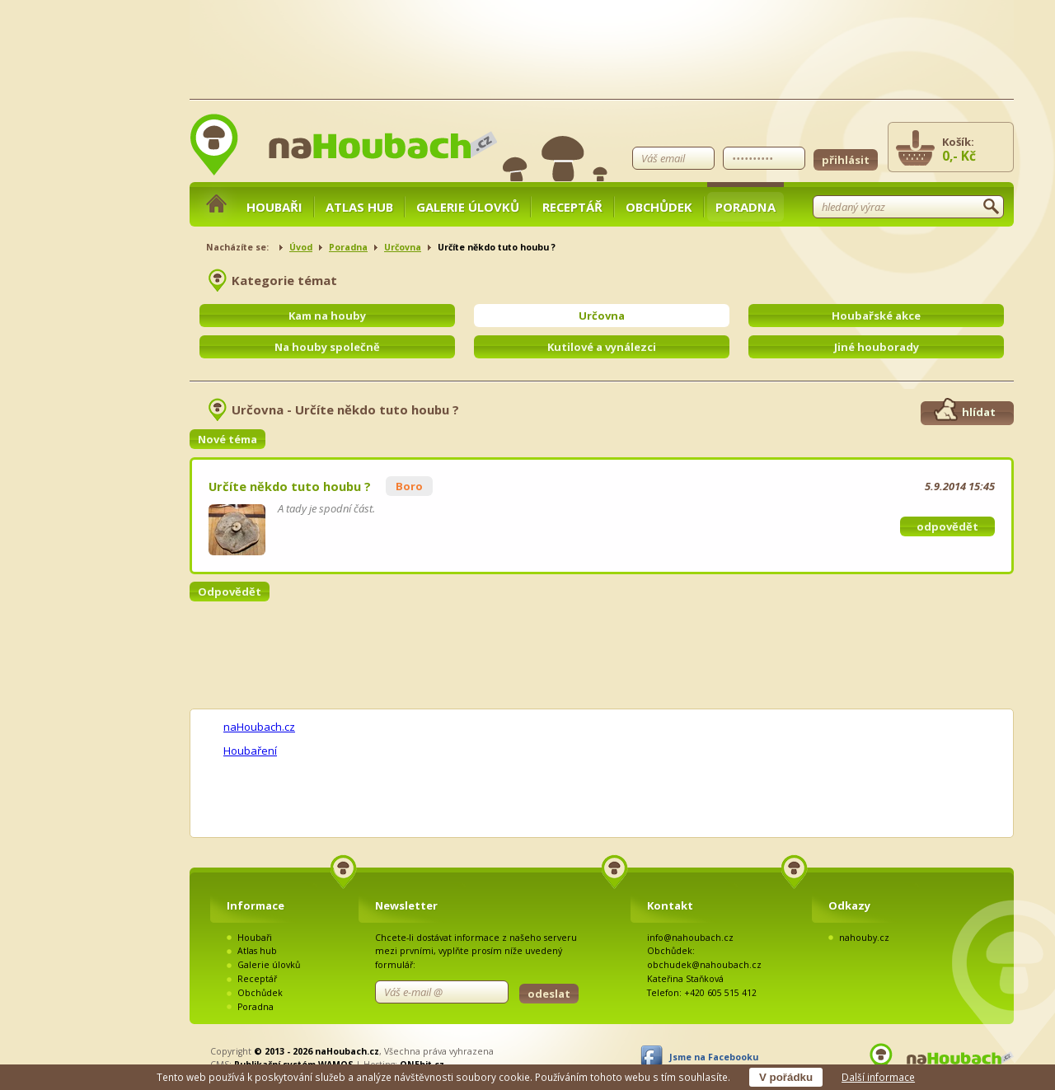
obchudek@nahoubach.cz (704, 965)
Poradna (745, 207)
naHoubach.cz (259, 726)
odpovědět (947, 526)
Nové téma (227, 439)
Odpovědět (229, 591)
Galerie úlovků (467, 207)
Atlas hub (359, 207)
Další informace (878, 1076)
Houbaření (250, 750)
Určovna (402, 247)
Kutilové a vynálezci (601, 346)
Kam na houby (327, 315)
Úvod (300, 247)
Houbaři (274, 207)
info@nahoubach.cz (690, 937)
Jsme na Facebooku (713, 1057)
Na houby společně (327, 346)
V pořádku (786, 1077)
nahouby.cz (864, 937)
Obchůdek (659, 207)
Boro (409, 486)
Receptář (572, 207)
